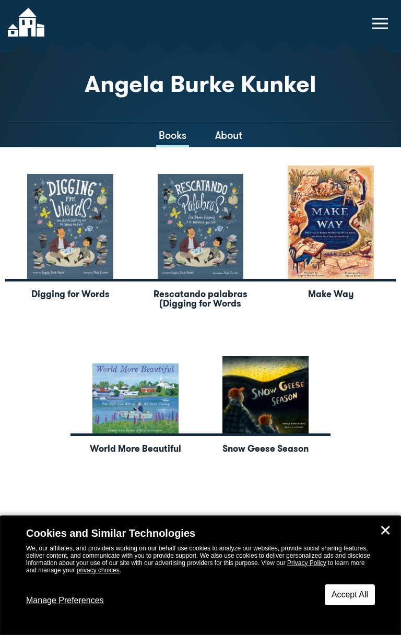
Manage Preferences (65, 600)
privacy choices (98, 570)
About (228, 135)
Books (172, 135)
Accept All (350, 594)
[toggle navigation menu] (380, 23)
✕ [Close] (385, 530)
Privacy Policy (306, 563)
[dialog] (200, 575)
